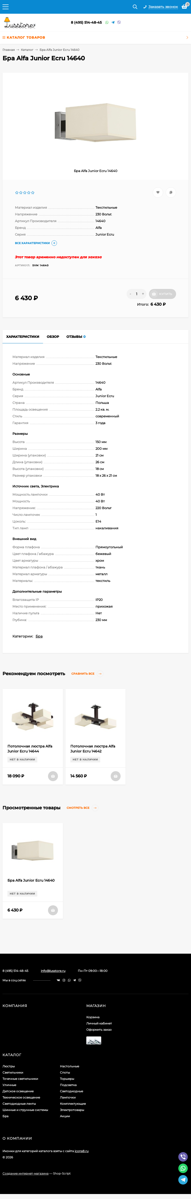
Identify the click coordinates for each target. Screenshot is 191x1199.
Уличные (9, 1085)
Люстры (8, 1066)
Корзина (92, 1017)
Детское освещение (18, 1091)
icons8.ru (82, 1151)
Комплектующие (73, 1104)
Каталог (27, 50)
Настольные (69, 1066)
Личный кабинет (99, 1023)
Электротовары (72, 1110)
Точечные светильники (20, 1079)
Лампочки (68, 1097)
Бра (39, 636)
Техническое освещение (21, 1097)
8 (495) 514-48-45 (86, 22)
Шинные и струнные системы (25, 1110)
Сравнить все (87, 673)
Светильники (12, 1072)
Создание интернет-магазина (25, 1173)
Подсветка (68, 1085)
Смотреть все (82, 808)
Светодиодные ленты (19, 1104)
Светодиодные (71, 1091)
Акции (65, 1116)
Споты (65, 1072)
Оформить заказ (98, 1029)
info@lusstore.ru (53, 971)
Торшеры (67, 1079)
